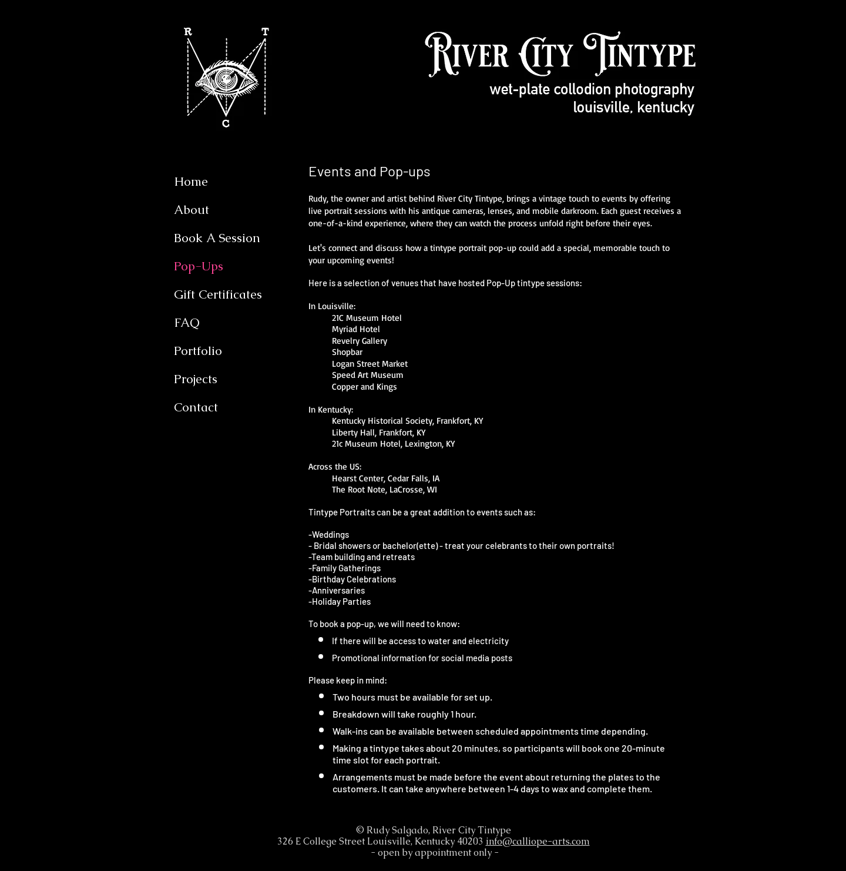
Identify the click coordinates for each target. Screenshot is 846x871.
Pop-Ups (198, 266)
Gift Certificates (218, 294)
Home (191, 181)
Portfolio (198, 351)
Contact (196, 407)
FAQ (186, 322)
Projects (195, 379)
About (191, 209)
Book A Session (217, 238)
